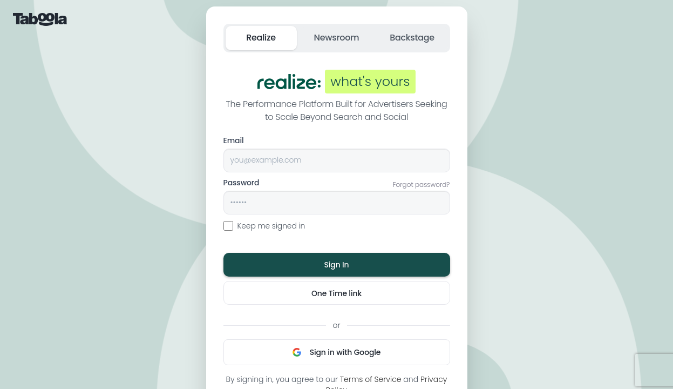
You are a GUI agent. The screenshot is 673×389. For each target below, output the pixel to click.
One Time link (336, 293)
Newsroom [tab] (336, 37)
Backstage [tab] (412, 37)
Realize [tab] (261, 37)
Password (241, 182)
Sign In (336, 264)
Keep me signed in (264, 226)
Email (233, 140)
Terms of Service (371, 379)
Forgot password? (421, 184)
